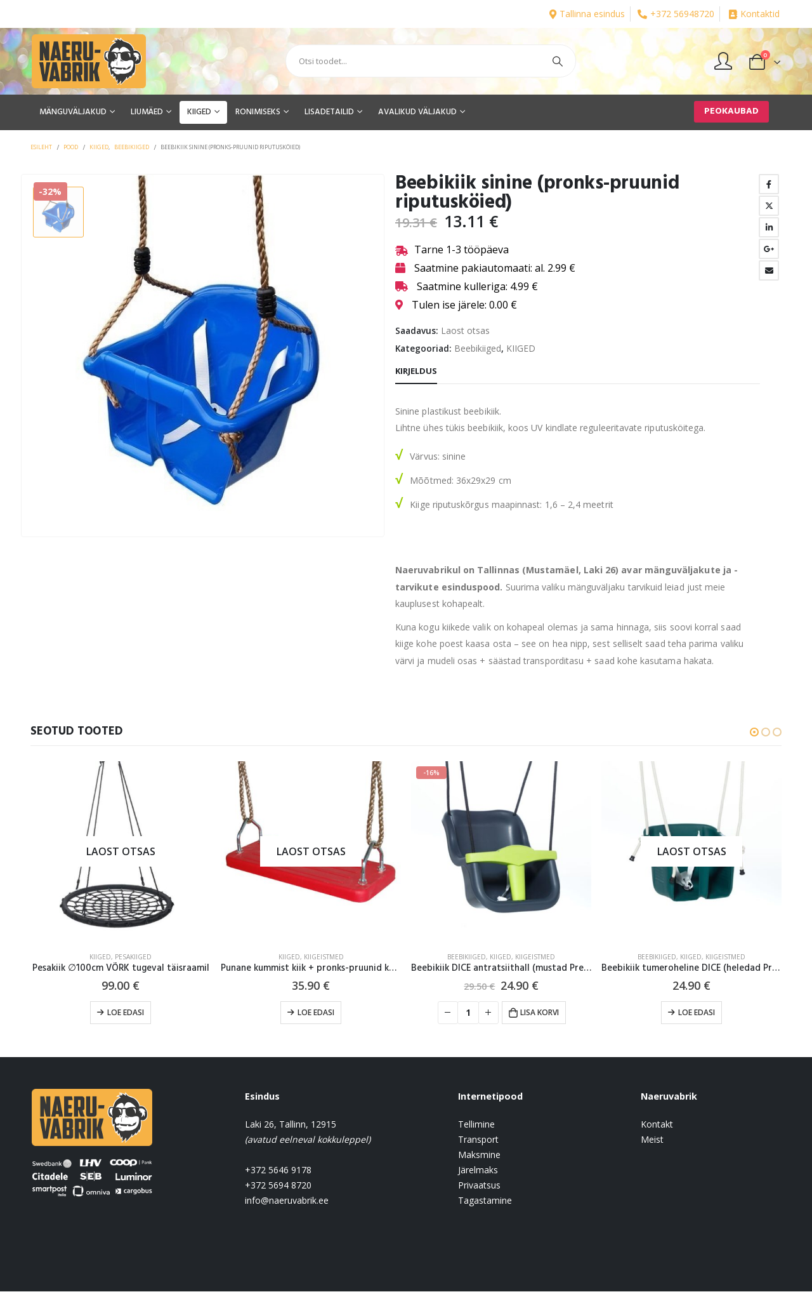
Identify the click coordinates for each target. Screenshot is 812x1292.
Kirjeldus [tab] (416, 370)
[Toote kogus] (468, 1012)
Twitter (769, 206)
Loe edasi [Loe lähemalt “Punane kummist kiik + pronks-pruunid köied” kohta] (316, 1012)
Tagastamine (485, 1201)
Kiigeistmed (324, 956)
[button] (754, 732)
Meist (652, 1140)
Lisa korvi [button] (539, 1012)
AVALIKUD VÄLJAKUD (417, 112)
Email (769, 270)
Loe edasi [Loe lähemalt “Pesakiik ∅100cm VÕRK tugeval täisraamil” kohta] (125, 1012)
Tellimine (476, 1125)
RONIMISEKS (257, 112)
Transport (478, 1140)
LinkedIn (769, 227)
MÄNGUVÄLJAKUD (73, 112)
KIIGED (199, 112)
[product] (120, 851)
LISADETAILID (329, 112)
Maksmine (479, 1155)
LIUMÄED (147, 112)
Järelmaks (478, 1170)
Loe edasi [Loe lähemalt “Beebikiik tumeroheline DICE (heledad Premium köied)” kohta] (696, 1012)
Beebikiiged (477, 348)
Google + (769, 249)
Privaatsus (479, 1186)
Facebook (769, 184)
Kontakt (657, 1125)
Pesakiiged (133, 956)
